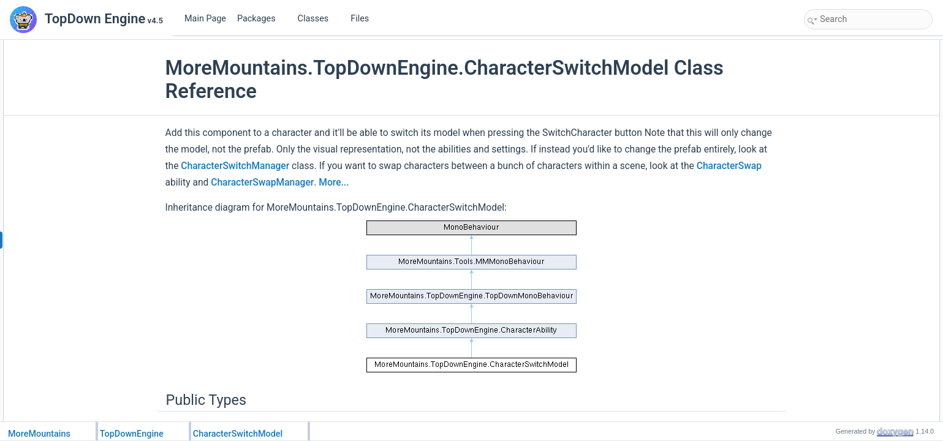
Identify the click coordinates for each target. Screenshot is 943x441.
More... (334, 182)
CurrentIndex (838, 141)
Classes (318, 18)
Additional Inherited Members (855, 302)
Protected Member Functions (855, 181)
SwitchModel (838, 235)
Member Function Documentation (862, 356)
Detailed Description (840, 316)
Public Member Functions (849, 73)
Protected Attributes (840, 248)
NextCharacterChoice (852, 127)
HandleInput (837, 221)
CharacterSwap (729, 166)
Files (364, 18)
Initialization (836, 194)
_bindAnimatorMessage (856, 275)
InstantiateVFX (841, 208)
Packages (261, 18)
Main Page (205, 18)
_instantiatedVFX (845, 262)
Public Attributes (834, 100)
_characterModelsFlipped (858, 289)
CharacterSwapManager (262, 182)
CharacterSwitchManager (235, 166)
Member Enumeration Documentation (869, 329)
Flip (823, 87)
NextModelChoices (848, 60)
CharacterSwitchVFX (851, 168)
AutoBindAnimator (847, 154)
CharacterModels (845, 114)
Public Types (828, 46)
